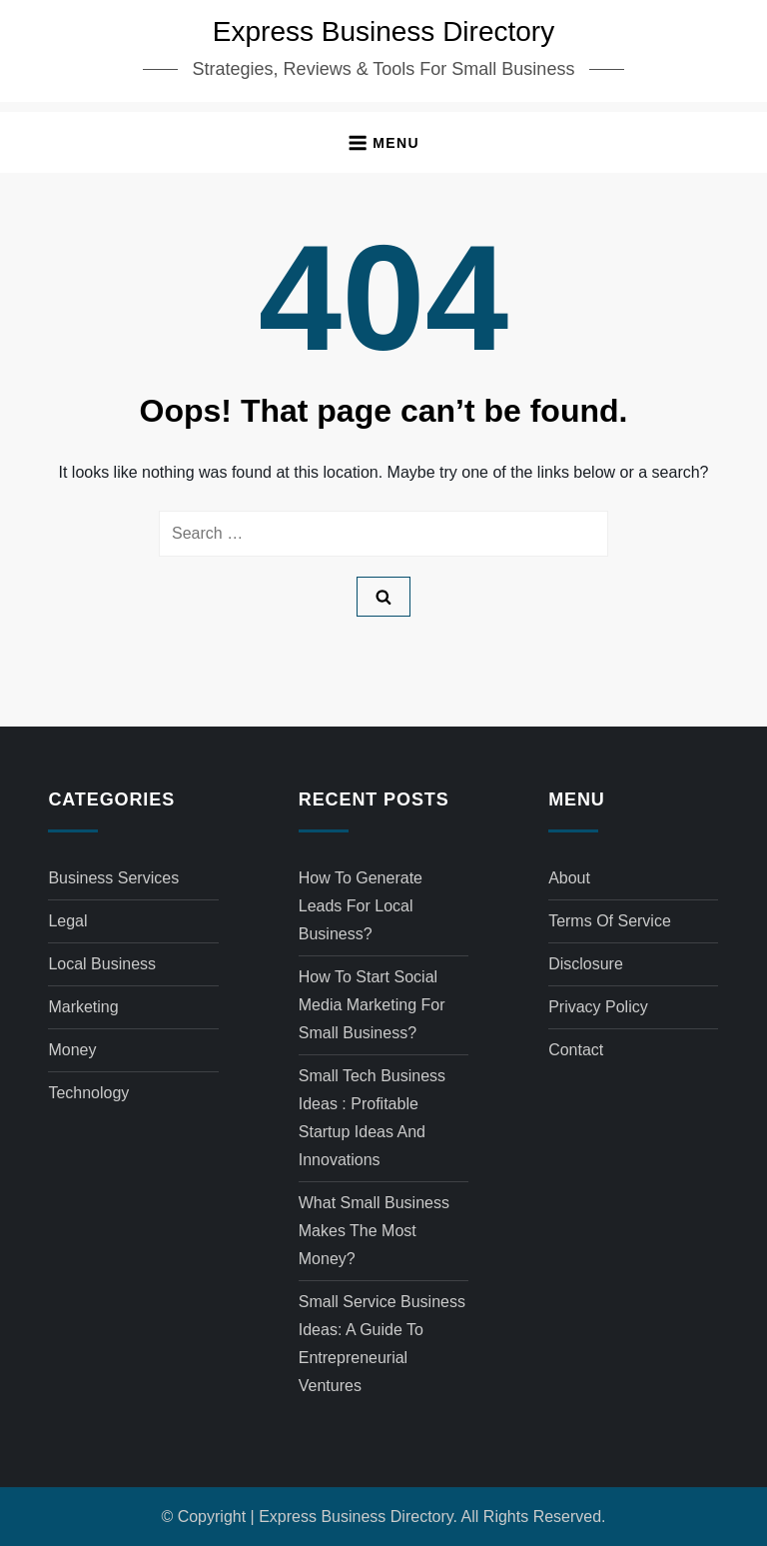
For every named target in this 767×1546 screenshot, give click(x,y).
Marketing (83, 1006)
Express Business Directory (383, 31)
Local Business (102, 963)
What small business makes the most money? (374, 1230)
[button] (383, 142)
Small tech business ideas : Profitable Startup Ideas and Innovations (372, 1117)
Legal (67, 920)
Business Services (113, 877)
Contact (575, 1049)
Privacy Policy (598, 1006)
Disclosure (585, 963)
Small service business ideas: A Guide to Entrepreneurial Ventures (382, 1343)
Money (72, 1049)
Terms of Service (609, 920)
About (569, 877)
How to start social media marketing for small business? (372, 1004)
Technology (88, 1092)
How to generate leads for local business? (360, 905)
